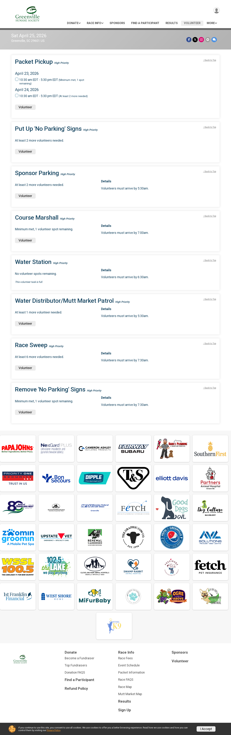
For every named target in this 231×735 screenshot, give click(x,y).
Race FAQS (125, 679)
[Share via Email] (207, 39)
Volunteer (192, 23)
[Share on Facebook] (189, 39)
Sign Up (124, 710)
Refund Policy (76, 689)
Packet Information (131, 672)
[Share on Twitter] (195, 39)
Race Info (94, 23)
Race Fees (125, 658)
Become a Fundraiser (79, 658)
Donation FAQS (75, 672)
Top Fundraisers (76, 665)
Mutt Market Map (130, 694)
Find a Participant (145, 23)
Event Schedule (129, 665)
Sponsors (117, 23)
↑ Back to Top (209, 60)
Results (172, 23)
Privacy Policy (53, 730)
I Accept (206, 729)
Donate (72, 23)
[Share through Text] (214, 39)
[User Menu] (216, 10)
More (211, 23)
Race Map (125, 687)
